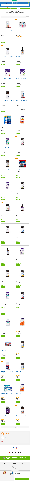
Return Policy (23, 468)
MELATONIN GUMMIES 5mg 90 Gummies (21, 78)
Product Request (24, 466)
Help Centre (23, 464)
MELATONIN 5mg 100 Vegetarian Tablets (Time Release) (7, 235)
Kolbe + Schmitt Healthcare (19, 171)
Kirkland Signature (4, 127)
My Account (13, 464)
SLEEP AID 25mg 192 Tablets (4, 125)
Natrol (2, 149)
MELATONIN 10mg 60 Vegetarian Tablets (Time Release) (7, 56)
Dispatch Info (23, 467)
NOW (16, 127)
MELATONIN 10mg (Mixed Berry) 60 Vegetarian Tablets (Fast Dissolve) (6, 213)
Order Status (23, 465)
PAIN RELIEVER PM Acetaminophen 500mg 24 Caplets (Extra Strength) (7, 372)
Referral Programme (13, 467)
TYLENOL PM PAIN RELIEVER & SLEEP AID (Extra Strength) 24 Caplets (7, 350)
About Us (4, 464)
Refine (18, 14)
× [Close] (29, 472)
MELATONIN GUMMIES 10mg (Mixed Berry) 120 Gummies (7, 30)
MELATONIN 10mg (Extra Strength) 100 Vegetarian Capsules (22, 125)
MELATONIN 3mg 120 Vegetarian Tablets (21, 349)
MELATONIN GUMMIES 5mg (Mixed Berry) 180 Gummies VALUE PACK (21, 30)
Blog (3, 466)
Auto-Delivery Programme (14, 468)
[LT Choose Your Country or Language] (7, 3)
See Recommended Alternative (22, 310)
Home (7, 12)
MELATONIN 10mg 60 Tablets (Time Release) (6, 147)
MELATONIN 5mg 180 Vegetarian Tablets (21, 147)
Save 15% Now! (10, 7)
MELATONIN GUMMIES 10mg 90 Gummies (6, 78)
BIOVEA (2, 32)
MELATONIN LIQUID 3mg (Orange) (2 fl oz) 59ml (21, 56)
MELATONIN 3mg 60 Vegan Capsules (5, 415)
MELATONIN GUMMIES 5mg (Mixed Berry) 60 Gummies (21, 100)
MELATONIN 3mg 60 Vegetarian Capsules (21, 371)
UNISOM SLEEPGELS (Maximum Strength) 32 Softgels (7, 393)
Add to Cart (3, 42)
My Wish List (14, 465)
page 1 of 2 (15, 427)
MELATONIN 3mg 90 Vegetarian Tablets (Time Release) (6, 279)
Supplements (10, 12)
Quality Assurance (5, 465)
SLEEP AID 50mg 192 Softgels (19, 169)
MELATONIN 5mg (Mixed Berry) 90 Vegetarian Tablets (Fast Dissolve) (7, 100)
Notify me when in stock (22, 40)
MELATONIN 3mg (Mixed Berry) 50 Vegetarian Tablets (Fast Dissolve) (7, 169)
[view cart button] (29, 3)
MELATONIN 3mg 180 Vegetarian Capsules (21, 415)
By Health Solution (15, 12)
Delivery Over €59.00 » (18, 7)
